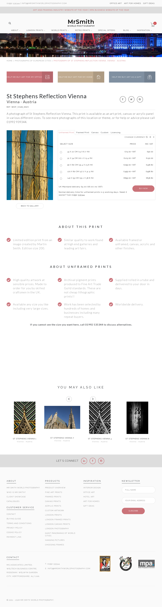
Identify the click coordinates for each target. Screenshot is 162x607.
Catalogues (13, 501)
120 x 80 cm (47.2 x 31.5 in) (80, 172)
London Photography (57, 529)
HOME (9, 61)
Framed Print (82, 132)
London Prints (53, 515)
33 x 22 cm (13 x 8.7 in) (78, 152)
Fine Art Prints (53, 492)
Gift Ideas (88, 506)
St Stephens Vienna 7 (62, 438)
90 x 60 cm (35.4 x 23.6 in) (80, 165)
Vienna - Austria (24, 441)
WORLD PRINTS (59, 30)
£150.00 (149, 158)
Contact (11, 514)
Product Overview (55, 488)
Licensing (116, 132)
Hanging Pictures (55, 540)
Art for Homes (91, 501)
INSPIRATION (143, 30)
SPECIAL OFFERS (106, 30)
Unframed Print (66, 132)
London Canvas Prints (57, 524)
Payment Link (14, 537)
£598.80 (149, 172)
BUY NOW (143, 188)
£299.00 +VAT (130, 165)
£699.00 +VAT (130, 178)
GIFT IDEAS (149, 3)
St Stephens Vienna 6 (137, 439)
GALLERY (30, 206)
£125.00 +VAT (130, 158)
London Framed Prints (58, 520)
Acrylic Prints (53, 506)
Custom (105, 132)
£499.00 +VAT (130, 172)
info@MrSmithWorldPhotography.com (44, 3)
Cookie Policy (14, 532)
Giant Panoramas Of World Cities (60, 534)
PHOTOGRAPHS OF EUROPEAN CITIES (33, 61)
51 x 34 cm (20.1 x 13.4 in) (79, 158)
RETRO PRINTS (82, 30)
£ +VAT (130, 152)
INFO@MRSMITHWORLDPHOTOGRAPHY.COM (69, 569)
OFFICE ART (116, 3)
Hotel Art (88, 497)
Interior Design (92, 488)
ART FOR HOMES (132, 3)
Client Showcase (16, 497)
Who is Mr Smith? (16, 492)
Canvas (95, 132)
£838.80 (149, 178)
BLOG (126, 30)
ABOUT (14, 30)
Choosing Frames (54, 545)
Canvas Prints (53, 501)
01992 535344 (13, 3)
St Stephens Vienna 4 (100, 439)
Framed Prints (53, 497)
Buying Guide (14, 519)
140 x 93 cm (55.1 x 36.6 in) (80, 178)
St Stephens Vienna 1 (24, 439)
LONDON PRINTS (34, 30)
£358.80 (149, 165)
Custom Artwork (54, 511)
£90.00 (150, 152)
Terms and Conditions (19, 523)
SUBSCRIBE (133, 511)
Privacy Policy (14, 528)
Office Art (89, 492)
